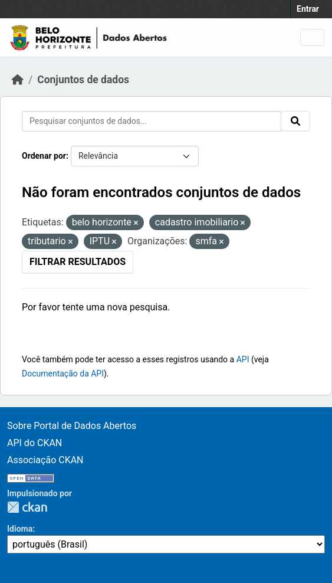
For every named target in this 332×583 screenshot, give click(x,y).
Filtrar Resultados (77, 261)
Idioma (19, 528)
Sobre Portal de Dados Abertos (71, 425)
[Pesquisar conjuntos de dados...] (151, 121)
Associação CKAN (45, 460)
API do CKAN (34, 442)
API (242, 359)
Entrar (308, 9)
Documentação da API (63, 373)
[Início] (18, 80)
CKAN (27, 507)
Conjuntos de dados (83, 80)
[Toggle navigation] (312, 37)
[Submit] (295, 121)
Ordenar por (44, 156)
